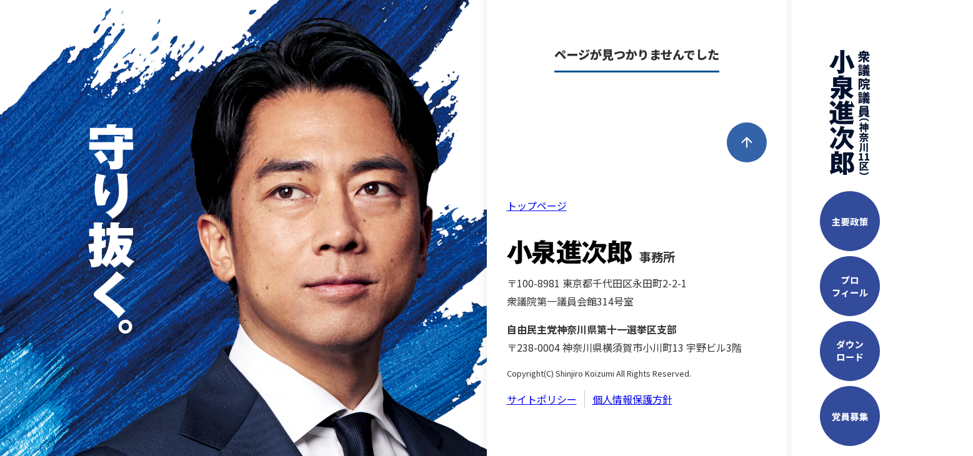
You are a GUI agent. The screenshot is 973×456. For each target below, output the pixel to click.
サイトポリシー (542, 399)
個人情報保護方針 (632, 399)
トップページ (537, 205)
